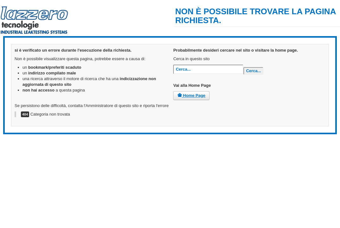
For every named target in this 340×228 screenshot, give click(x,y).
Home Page (191, 95)
